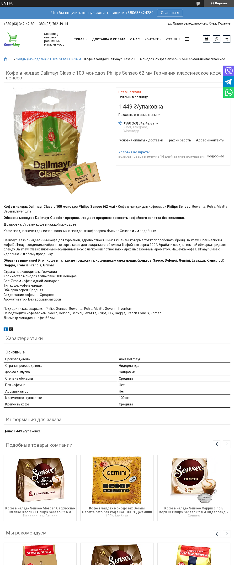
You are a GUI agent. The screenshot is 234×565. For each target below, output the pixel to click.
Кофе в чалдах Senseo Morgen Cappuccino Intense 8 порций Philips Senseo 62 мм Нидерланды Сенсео (40, 511)
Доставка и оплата (108, 39)
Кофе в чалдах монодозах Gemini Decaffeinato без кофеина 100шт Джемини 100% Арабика (117, 511)
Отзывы (173, 39)
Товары (80, 39)
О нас (135, 39)
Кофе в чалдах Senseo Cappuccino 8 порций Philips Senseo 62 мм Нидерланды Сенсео (194, 511)
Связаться (170, 12)
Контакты (152, 39)
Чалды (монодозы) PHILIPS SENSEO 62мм (48, 59)
